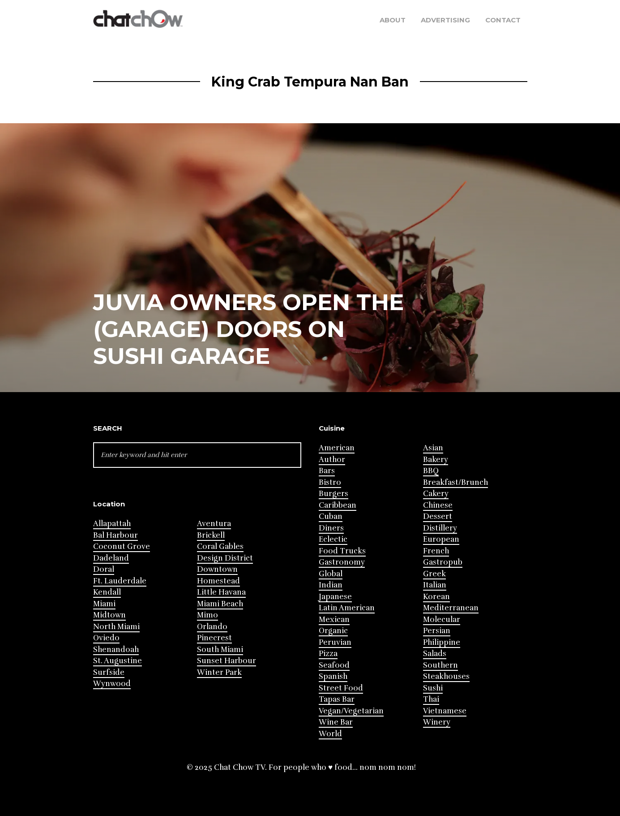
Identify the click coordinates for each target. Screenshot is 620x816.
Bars (327, 470)
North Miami (116, 626)
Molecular (441, 619)
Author (332, 459)
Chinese (438, 505)
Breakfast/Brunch (455, 482)
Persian (436, 630)
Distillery (440, 528)
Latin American (347, 608)
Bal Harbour (115, 535)
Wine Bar (336, 722)
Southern (440, 665)
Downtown (217, 569)
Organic (333, 630)
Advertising (445, 20)
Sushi (433, 688)
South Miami (220, 649)
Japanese (335, 596)
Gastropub (442, 562)
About (393, 20)
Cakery (436, 493)
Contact (503, 20)
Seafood (334, 665)
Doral (103, 569)
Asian (433, 448)
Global (330, 574)
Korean (436, 596)
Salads (434, 653)
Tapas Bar (337, 699)
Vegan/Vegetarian (351, 711)
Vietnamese (444, 711)
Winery (436, 722)
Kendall (107, 592)
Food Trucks (342, 551)
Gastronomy (342, 562)
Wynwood (112, 683)
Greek (434, 574)
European (441, 539)
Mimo (207, 615)
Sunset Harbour (226, 660)
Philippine (441, 642)
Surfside (108, 672)
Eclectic (333, 539)
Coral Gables (220, 546)
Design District (225, 558)
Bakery (435, 459)
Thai (431, 699)
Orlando (212, 626)
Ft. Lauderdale (119, 581)
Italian (434, 585)
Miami (104, 604)
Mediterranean (451, 608)
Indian (330, 585)
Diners (331, 528)
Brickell (211, 535)
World (330, 733)
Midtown (109, 615)
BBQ (431, 470)
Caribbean (337, 505)
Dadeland (111, 558)
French (436, 551)
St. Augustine (117, 660)
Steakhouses (446, 676)
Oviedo (106, 638)
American (337, 448)
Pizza (328, 653)
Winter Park (219, 672)
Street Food (341, 688)
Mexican (334, 619)
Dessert (437, 516)
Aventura (214, 523)
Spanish (333, 676)
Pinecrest (214, 638)
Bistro (330, 482)
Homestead (218, 581)
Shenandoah (116, 649)
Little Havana (221, 592)
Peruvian (335, 642)
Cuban (330, 516)
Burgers (333, 493)
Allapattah (112, 523)
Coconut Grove (121, 546)
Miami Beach (220, 604)
